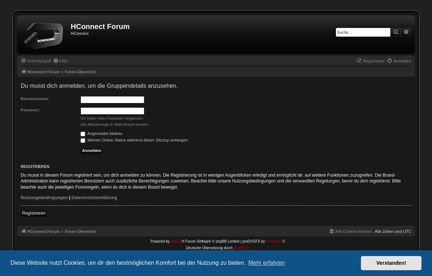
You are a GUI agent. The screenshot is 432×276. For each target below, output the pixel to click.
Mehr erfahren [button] (266, 263)
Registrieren (34, 213)
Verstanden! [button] (391, 263)
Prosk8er (274, 241)
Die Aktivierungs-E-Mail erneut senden (114, 124)
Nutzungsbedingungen (44, 197)
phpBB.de (242, 248)
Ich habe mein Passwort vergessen (112, 118)
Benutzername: (35, 98)
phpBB (176, 241)
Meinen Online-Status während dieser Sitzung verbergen (134, 140)
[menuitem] (60, 61)
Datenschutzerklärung (94, 197)
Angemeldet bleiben (102, 133)
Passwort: (30, 110)
